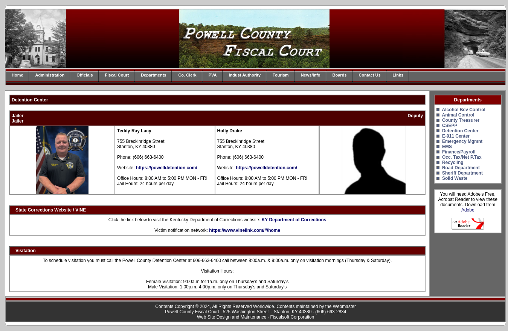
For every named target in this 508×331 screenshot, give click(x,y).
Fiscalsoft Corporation (292, 317)
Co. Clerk (187, 75)
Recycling (453, 162)
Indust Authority (245, 75)
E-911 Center (456, 136)
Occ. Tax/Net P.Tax (462, 157)
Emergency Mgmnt (462, 141)
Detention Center (460, 130)
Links (398, 75)
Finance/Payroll (459, 152)
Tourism (281, 75)
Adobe (467, 210)
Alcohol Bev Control (463, 109)
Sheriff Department (462, 173)
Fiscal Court (117, 75)
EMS (447, 146)
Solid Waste (455, 178)
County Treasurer (460, 120)
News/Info (310, 75)
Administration (50, 75)
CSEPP (450, 125)
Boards (340, 75)
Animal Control (458, 115)
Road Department (461, 167)
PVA (213, 75)
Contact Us (370, 75)
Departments (153, 75)
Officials (84, 75)
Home (17, 75)
